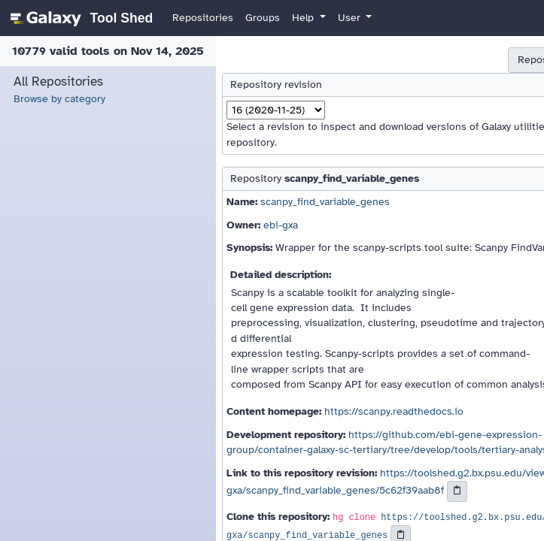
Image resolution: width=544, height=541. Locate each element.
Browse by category (59, 98)
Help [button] (304, 17)
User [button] (350, 17)
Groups (262, 17)
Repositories (202, 17)
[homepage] (79, 18)
